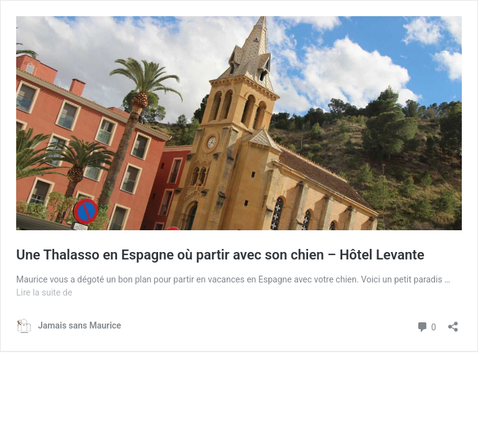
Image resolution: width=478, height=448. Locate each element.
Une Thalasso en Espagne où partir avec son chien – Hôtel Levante (220, 255)
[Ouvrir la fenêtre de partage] (453, 322)
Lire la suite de (44, 292)
